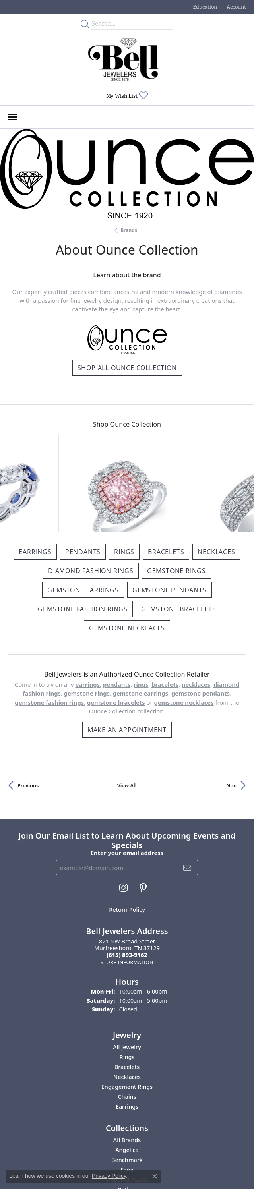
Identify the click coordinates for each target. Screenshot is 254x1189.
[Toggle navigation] (12, 117)
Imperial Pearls (127, 1105)
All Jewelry (127, 972)
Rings (124, 477)
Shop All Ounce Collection (127, 367)
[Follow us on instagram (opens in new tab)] (123, 813)
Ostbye (126, 1115)
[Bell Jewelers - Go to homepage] (123, 59)
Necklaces (216, 477)
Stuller (127, 1125)
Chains (127, 1022)
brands (128, 230)
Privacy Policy (68, 1158)
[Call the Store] (127, 880)
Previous (28, 710)
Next (232, 710)
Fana (127, 1095)
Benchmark (127, 1085)
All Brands (127, 1065)
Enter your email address (127, 778)
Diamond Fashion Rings (91, 496)
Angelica (127, 1075)
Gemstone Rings (176, 496)
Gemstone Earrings (83, 515)
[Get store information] (127, 887)
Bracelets (166, 477)
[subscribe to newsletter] (187, 793)
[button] (204, 7)
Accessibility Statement (174, 1158)
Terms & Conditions (115, 1158)
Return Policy (127, 835)
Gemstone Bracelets (178, 534)
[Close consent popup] (154, 1176)
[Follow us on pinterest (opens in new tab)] (143, 813)
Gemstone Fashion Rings (83, 534)
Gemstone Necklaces (127, 553)
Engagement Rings (127, 1012)
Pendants (83, 477)
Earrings (35, 477)
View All (127, 710)
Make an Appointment (127, 655)
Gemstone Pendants (169, 515)
